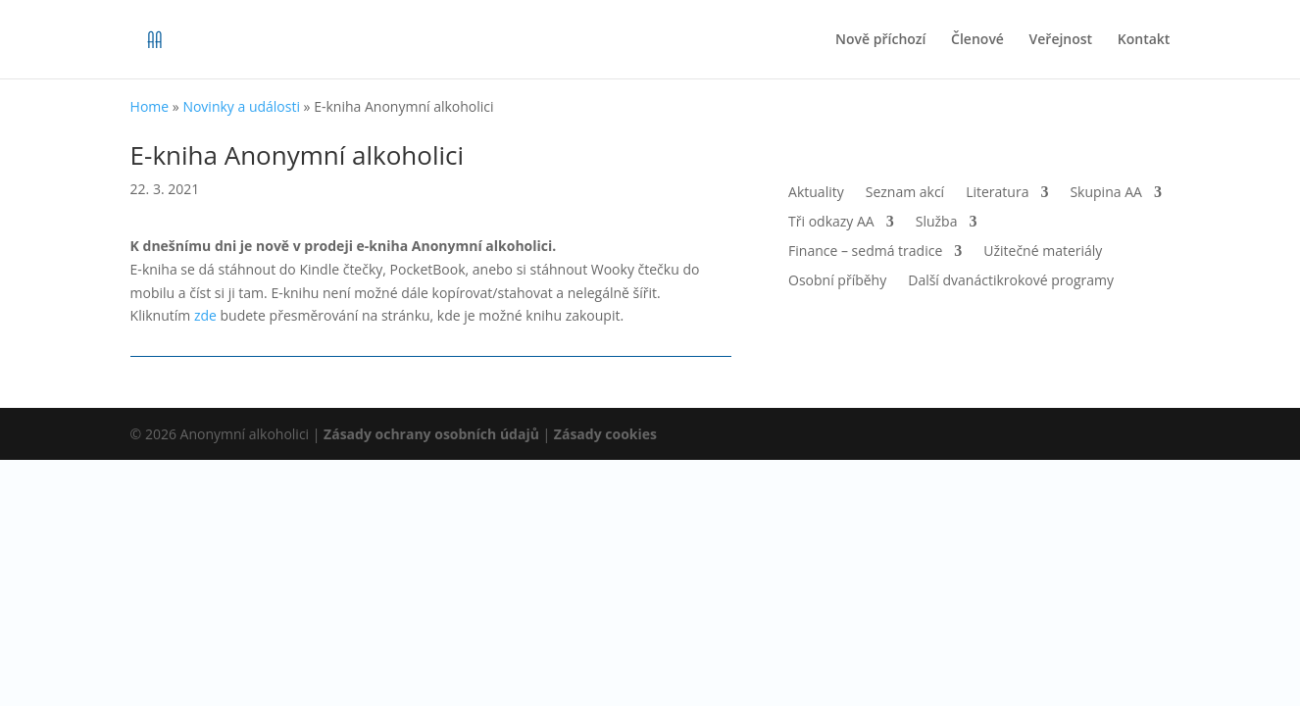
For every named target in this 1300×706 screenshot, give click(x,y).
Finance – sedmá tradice (865, 252)
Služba (937, 222)
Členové (977, 40)
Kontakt (1144, 40)
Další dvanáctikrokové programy (1011, 281)
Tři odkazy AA (831, 222)
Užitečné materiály (1042, 252)
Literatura (997, 193)
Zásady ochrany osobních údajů (431, 434)
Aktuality (816, 193)
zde (205, 315)
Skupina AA (1105, 193)
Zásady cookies (605, 434)
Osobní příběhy (837, 281)
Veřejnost (1061, 40)
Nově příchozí (880, 40)
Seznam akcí (905, 193)
